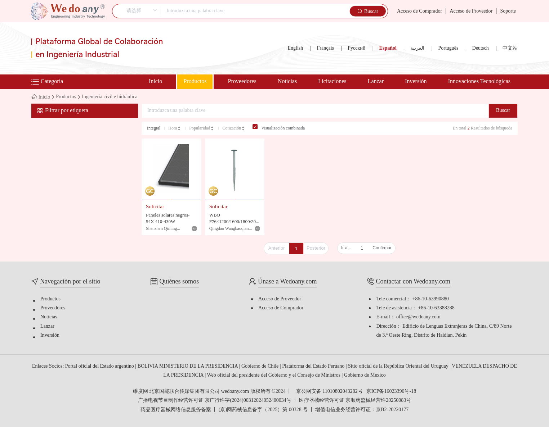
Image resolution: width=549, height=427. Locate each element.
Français (325, 48)
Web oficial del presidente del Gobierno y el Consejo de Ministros (274, 375)
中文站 (510, 48)
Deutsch (480, 48)
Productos (194, 81)
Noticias (287, 81)
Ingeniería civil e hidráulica (109, 97)
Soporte (508, 11)
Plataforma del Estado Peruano (314, 366)
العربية (417, 48)
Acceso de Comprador (419, 11)
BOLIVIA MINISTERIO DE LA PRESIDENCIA (188, 366)
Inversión (416, 81)
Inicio (155, 81)
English (295, 48)
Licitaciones (332, 81)
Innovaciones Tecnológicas (479, 81)
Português (448, 48)
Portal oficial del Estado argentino (100, 366)
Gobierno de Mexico (365, 375)
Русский (356, 48)
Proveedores (242, 81)
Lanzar (376, 81)
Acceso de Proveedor (471, 11)
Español (388, 48)
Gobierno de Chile (260, 366)
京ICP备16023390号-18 (391, 391)
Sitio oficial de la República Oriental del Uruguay (399, 366)
